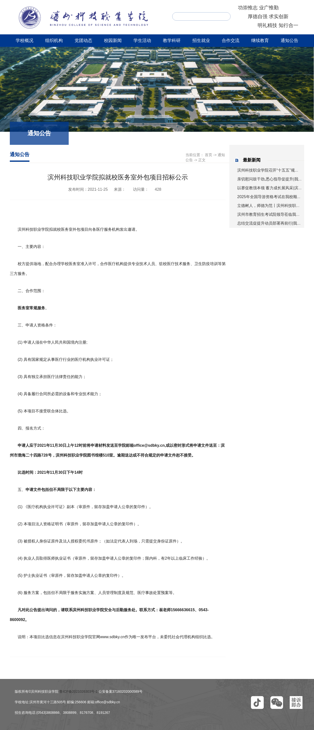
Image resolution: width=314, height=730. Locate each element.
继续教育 (260, 40)
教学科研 (172, 40)
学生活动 (142, 40)
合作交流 (230, 40)
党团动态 (83, 40)
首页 (208, 155)
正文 (202, 160)
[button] (257, 702)
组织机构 (54, 40)
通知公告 (289, 40)
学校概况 (24, 40)
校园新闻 (113, 40)
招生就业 (201, 40)
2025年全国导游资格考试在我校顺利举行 (273, 197)
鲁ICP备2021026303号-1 (78, 691)
